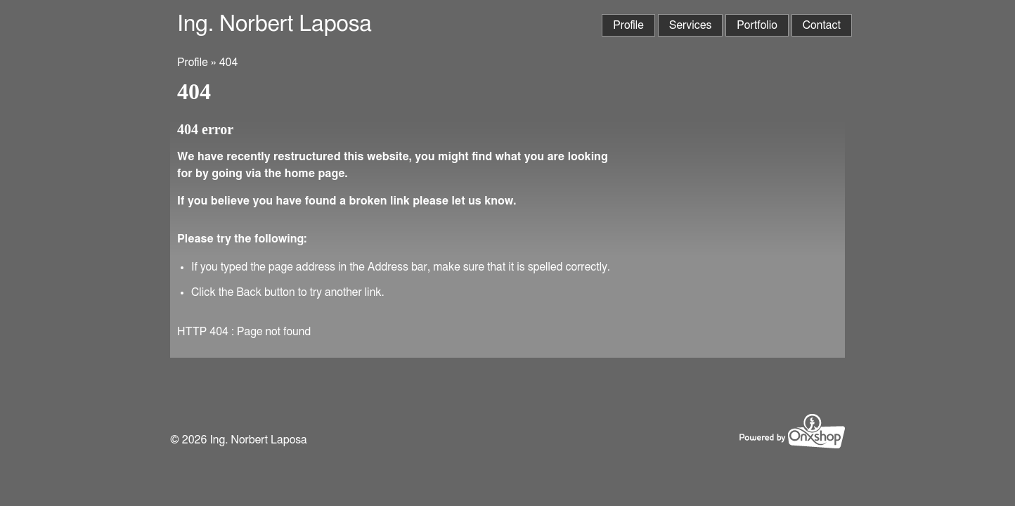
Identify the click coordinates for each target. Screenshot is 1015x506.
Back (248, 292)
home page (315, 173)
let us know (482, 201)
